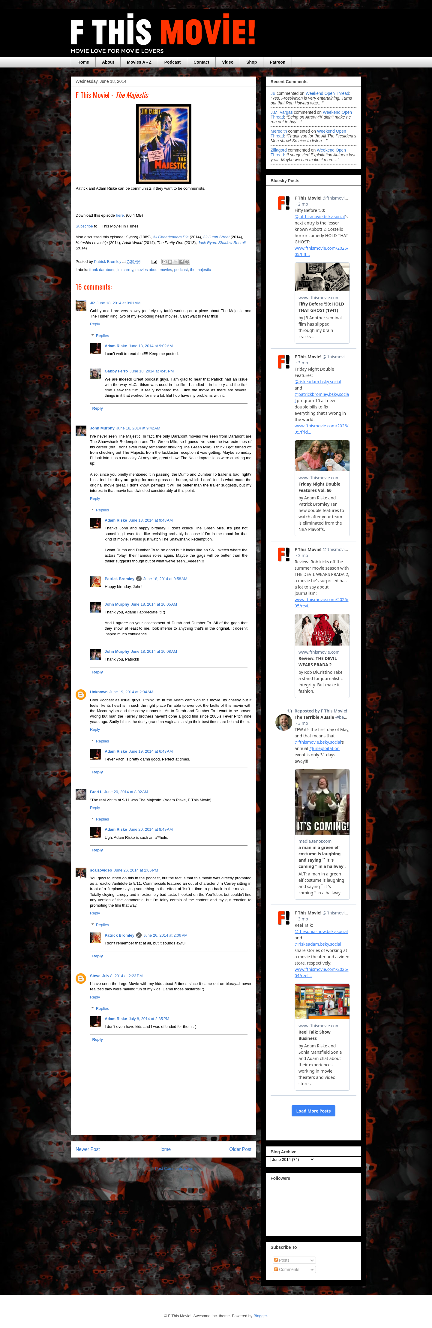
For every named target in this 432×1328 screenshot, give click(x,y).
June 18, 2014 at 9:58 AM (165, 579)
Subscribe (84, 226)
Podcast (172, 62)
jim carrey (125, 269)
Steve (95, 976)
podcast (181, 269)
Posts (282, 1260)
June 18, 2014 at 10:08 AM (154, 651)
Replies (102, 335)
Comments (286, 1269)
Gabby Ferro (116, 371)
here (120, 215)
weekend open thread (327, 93)
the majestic (200, 269)
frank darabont (102, 269)
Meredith (279, 131)
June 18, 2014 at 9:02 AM (150, 346)
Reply (95, 324)
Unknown (99, 692)
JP (92, 303)
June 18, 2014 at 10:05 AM (154, 604)
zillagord (279, 150)
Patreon (277, 62)
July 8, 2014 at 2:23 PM (122, 976)
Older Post (240, 1149)
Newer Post (88, 1149)
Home (83, 62)
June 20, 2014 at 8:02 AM (126, 792)
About (108, 62)
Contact (201, 62)
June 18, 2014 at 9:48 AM (150, 520)
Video (227, 62)
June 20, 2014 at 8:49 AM (150, 829)
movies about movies (153, 269)
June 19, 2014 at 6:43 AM (150, 751)
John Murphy (102, 428)
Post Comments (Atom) (175, 1168)
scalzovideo (101, 870)
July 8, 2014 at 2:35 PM (149, 1018)
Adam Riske (116, 346)
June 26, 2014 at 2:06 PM (136, 870)
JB (273, 93)
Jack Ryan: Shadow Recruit (222, 242)
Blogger (260, 1316)
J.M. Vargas (282, 112)
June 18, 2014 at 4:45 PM (152, 371)
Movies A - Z (139, 62)
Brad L (96, 792)
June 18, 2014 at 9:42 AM (138, 428)
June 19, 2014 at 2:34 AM (131, 692)
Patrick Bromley (119, 579)
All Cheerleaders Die (170, 237)
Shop (251, 62)
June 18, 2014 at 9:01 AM (118, 303)
